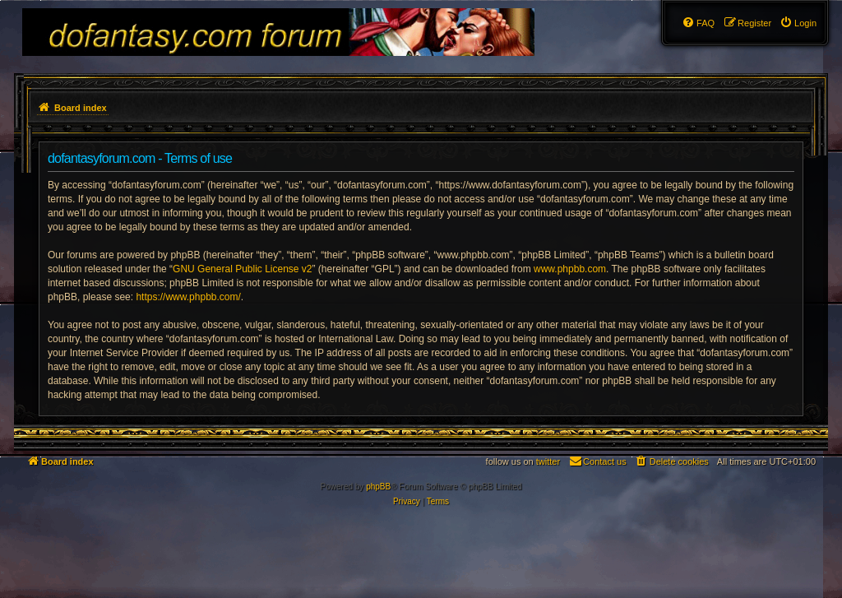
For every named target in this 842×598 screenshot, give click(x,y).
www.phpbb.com (570, 269)
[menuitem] (798, 23)
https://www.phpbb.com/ (188, 297)
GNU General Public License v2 (242, 269)
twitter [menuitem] (548, 461)
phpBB (378, 486)
